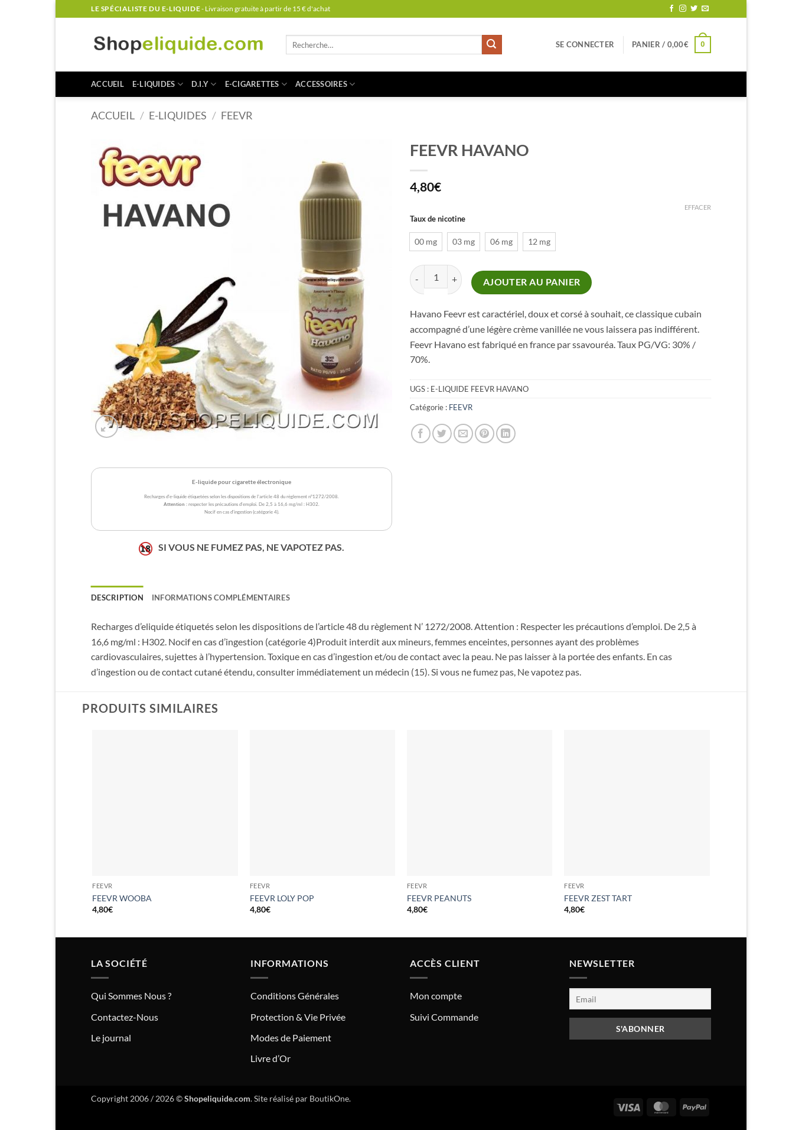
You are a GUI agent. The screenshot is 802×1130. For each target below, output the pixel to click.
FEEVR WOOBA (122, 898)
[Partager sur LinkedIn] (506, 433)
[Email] (640, 998)
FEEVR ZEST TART (598, 898)
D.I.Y (204, 84)
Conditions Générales (294, 995)
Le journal (111, 1037)
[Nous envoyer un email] (705, 9)
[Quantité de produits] (436, 276)
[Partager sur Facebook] (421, 433)
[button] (585, 44)
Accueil (107, 84)
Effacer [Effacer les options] (697, 207)
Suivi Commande (444, 1016)
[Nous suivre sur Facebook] (671, 9)
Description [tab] (117, 597)
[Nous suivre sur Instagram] (682, 9)
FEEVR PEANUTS (439, 898)
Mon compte (436, 995)
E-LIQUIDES (157, 84)
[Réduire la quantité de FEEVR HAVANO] (417, 279)
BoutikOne (329, 1098)
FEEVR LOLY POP (282, 898)
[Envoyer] (492, 45)
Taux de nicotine (437, 219)
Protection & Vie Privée (297, 1016)
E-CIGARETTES (256, 84)
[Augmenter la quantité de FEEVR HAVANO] (455, 279)
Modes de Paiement (290, 1037)
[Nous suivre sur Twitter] (693, 9)
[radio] (426, 242)
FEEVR (237, 115)
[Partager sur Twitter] (442, 433)
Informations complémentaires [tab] (221, 597)
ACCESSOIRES (325, 84)
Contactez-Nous (124, 1016)
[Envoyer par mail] (463, 433)
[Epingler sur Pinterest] (484, 433)
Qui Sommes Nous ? (131, 995)
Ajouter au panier (532, 282)
